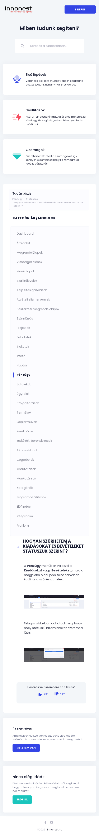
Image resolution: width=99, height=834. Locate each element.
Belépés (80, 9)
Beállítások (35, 110)
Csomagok (35, 149)
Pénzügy (17, 199)
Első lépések (36, 74)
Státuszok (32, 199)
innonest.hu (54, 829)
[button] (51, 547)
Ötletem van (26, 748)
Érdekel (22, 799)
